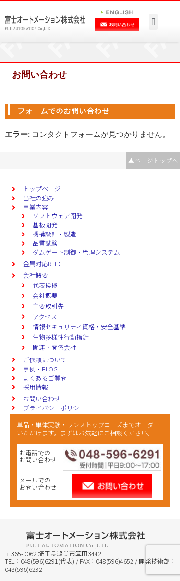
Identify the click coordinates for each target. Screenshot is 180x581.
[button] (153, 22)
